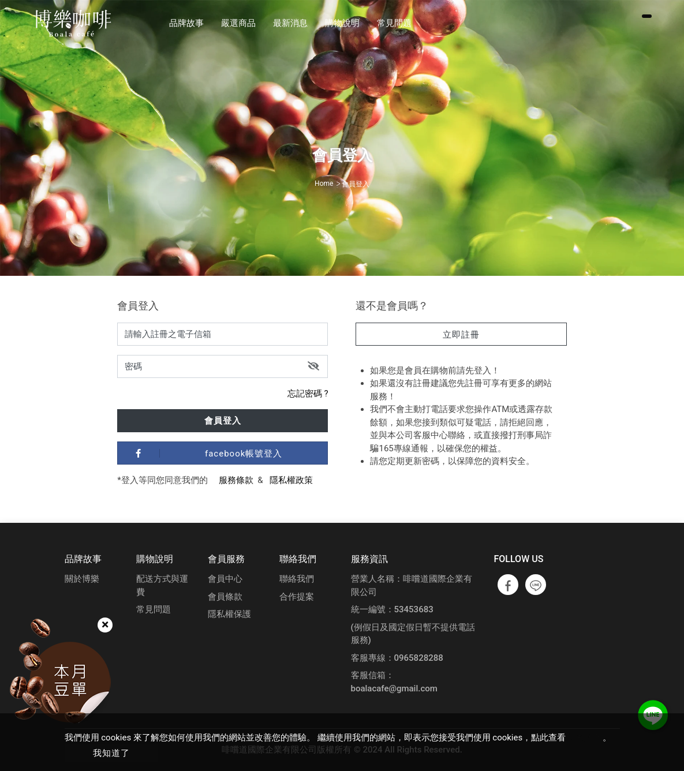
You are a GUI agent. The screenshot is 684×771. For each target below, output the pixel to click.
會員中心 (225, 579)
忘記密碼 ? (307, 393)
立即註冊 (461, 335)
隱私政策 (585, 737)
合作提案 (296, 597)
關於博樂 (82, 579)
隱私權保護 (229, 614)
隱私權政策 (291, 480)
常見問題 (153, 609)
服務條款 (236, 480)
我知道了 (111, 753)
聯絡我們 (296, 579)
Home (324, 183)
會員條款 (225, 597)
